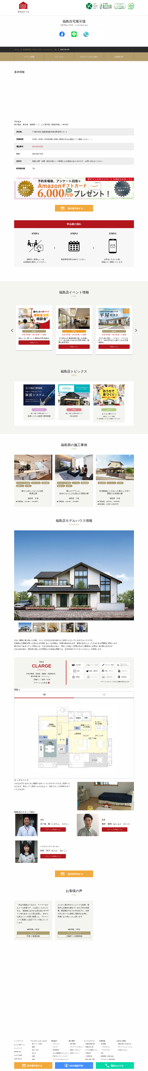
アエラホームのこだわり (38, 1041)
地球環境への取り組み (107, 1056)
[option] (34, 327)
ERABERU (56, 1050)
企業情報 (102, 1041)
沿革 (102, 1053)
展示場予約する (75, 208)
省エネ (34, 1053)
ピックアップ (18, 1048)
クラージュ (56, 1044)
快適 (33, 1056)
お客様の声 (119, 57)
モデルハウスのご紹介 (89, 57)
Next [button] (136, 330)
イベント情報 (29, 57)
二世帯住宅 (88, 1056)
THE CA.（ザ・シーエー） (60, 1056)
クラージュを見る (40, 683)
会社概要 (103, 1044)
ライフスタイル (89, 1041)
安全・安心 (35, 1050)
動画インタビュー (75, 1050)
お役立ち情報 (121, 1041)
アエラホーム (106, 1047)
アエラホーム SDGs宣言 (108, 1059)
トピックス (59, 57)
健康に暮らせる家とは (124, 1044)
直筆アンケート (74, 1053)
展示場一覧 (17, 1051)
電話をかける (117, 1066)
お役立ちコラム (122, 1050)
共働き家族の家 (90, 1044)
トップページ (18, 1041)
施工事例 (72, 1041)
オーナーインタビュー (76, 1047)
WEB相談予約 (76, 1066)
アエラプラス (106, 1050)
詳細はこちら (34, 342)
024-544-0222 (37, 146)
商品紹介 (54, 1041)
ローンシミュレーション (125, 1047)
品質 (33, 1059)
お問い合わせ (18, 1059)
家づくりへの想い (37, 1044)
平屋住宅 (88, 1053)
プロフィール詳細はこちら (53, 829)
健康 (33, 1047)
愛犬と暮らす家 (90, 1059)
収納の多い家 (89, 1047)
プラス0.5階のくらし (91, 1050)
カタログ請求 (18, 1055)
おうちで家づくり (19, 1044)
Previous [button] (12, 330)
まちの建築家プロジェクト (61, 1053)
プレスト (55, 1047)
